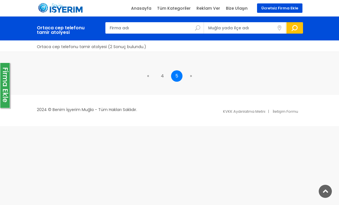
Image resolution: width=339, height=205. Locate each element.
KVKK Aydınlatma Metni (244, 111)
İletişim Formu (285, 111)
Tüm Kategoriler (174, 8)
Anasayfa (141, 8)
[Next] (191, 76)
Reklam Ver (208, 8)
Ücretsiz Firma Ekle (279, 8)
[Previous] (148, 76)
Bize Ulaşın (237, 8)
